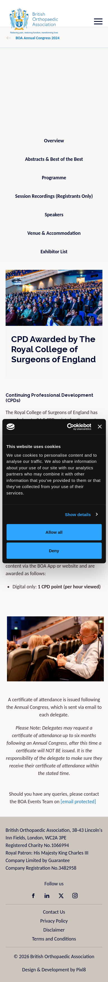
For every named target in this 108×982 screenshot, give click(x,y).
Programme (54, 178)
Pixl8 (81, 970)
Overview (54, 141)
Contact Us (54, 912)
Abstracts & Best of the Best (54, 159)
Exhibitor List (54, 252)
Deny (54, 550)
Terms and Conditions (54, 939)
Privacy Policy (54, 921)
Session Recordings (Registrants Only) (54, 196)
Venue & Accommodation (54, 233)
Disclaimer (53, 930)
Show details (78, 514)
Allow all (54, 532)
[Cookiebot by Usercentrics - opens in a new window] (68, 426)
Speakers (54, 215)
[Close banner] (100, 427)
